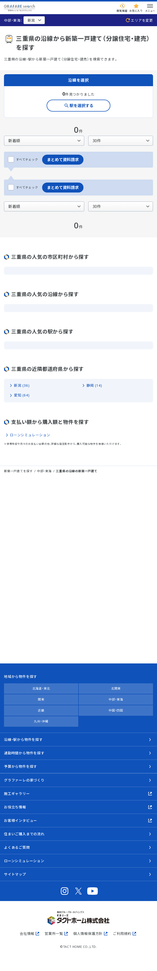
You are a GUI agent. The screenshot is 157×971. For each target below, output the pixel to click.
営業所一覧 (54, 933)
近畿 (41, 710)
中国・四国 (116, 710)
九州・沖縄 (41, 721)
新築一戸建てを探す (18, 471)
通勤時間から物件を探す (24, 753)
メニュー (150, 7)
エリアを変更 (142, 20)
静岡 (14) (94, 385)
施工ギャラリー (17, 793)
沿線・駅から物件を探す (23, 739)
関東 (41, 699)
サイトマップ (15, 874)
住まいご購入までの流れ (24, 834)
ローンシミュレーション (30, 435)
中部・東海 (44, 471)
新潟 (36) (22, 385)
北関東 (116, 688)
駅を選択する (81, 105)
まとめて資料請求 (63, 159)
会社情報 (27, 933)
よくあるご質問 (17, 847)
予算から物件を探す (20, 766)
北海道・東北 (41, 688)
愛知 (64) (22, 395)
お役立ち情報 (15, 807)
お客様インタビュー (20, 820)
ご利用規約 (122, 933)
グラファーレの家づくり (24, 780)
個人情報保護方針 (88, 933)
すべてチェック (23, 159)
